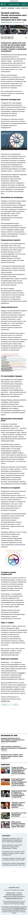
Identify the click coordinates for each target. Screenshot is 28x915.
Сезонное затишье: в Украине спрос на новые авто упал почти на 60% (14, 859)
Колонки (17, 8)
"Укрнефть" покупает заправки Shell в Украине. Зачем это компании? (18, 805)
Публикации (10, 8)
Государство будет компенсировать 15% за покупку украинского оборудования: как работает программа (19, 770)
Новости (3, 8)
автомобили (4, 704)
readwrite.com (5, 701)
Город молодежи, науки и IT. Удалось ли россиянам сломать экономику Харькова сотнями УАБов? (19, 794)
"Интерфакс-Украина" (19, 908)
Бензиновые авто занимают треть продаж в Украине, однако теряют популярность (12, 756)
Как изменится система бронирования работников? (18, 814)
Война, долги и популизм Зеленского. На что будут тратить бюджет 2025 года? (18, 824)
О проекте (19, 893)
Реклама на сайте (10, 893)
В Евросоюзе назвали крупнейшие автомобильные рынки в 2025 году (13, 864)
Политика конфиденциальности (14, 894)
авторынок (15, 704)
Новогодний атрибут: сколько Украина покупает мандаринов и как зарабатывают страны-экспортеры (19, 782)
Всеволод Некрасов (6, 22)
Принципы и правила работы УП (14, 898)
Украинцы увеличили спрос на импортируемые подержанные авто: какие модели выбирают (13, 739)
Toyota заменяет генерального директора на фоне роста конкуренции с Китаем (13, 748)
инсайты (21, 673)
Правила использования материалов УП (14, 896)
